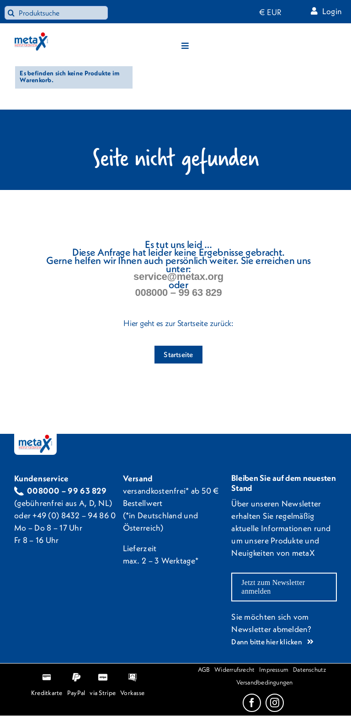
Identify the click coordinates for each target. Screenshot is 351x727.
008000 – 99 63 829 (178, 292)
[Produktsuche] (56, 13)
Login (332, 11)
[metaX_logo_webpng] (31, 36)
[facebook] (252, 703)
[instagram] (275, 703)
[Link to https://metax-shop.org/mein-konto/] (314, 10)
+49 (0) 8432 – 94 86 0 (74, 515)
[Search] (11, 13)
